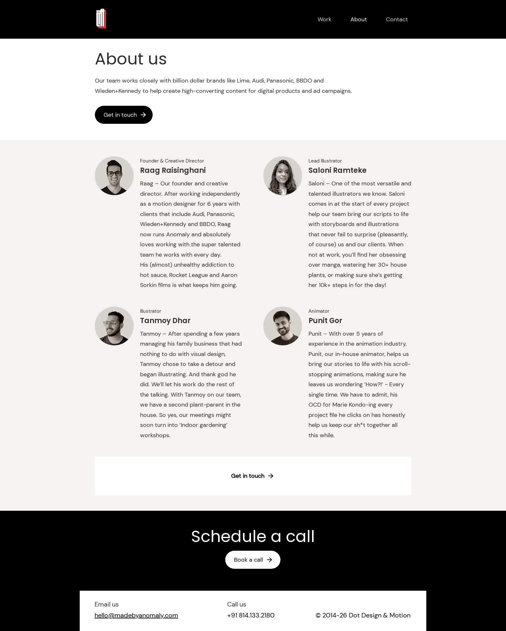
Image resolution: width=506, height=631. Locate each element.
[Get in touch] (125, 115)
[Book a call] (253, 560)
